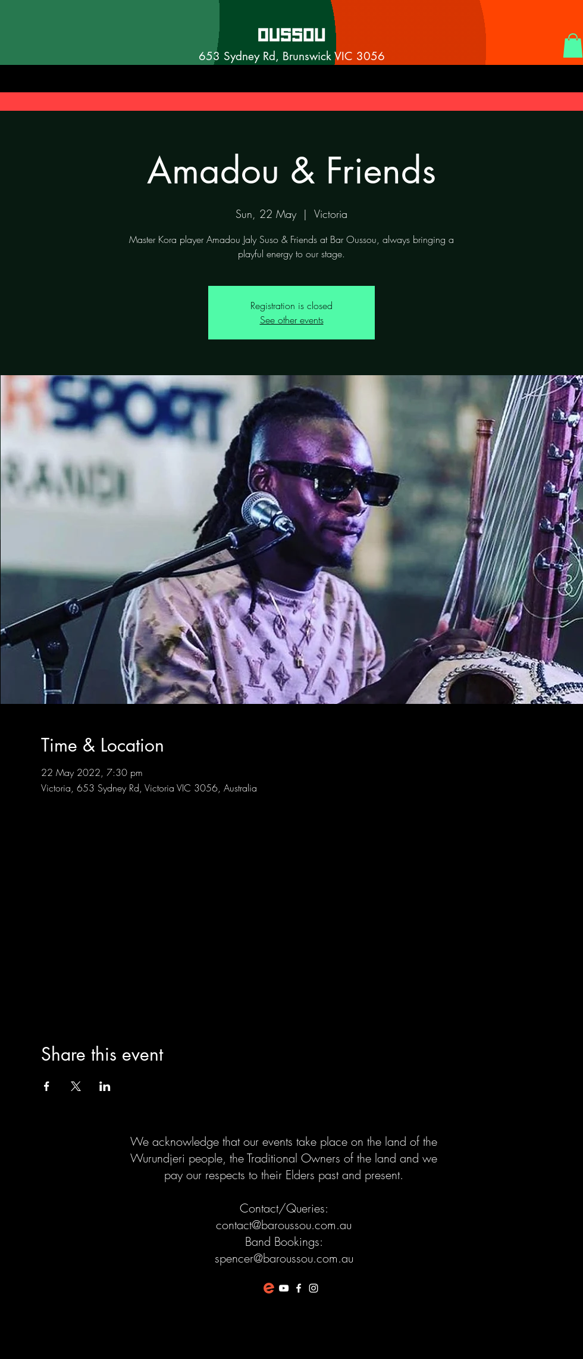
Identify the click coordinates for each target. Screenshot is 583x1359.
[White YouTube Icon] (284, 1288)
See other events (292, 319)
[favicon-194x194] (269, 1288)
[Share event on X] (76, 1086)
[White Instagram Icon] (313, 1288)
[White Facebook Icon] (299, 1288)
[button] (573, 45)
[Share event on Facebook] (46, 1086)
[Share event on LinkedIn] (105, 1086)
